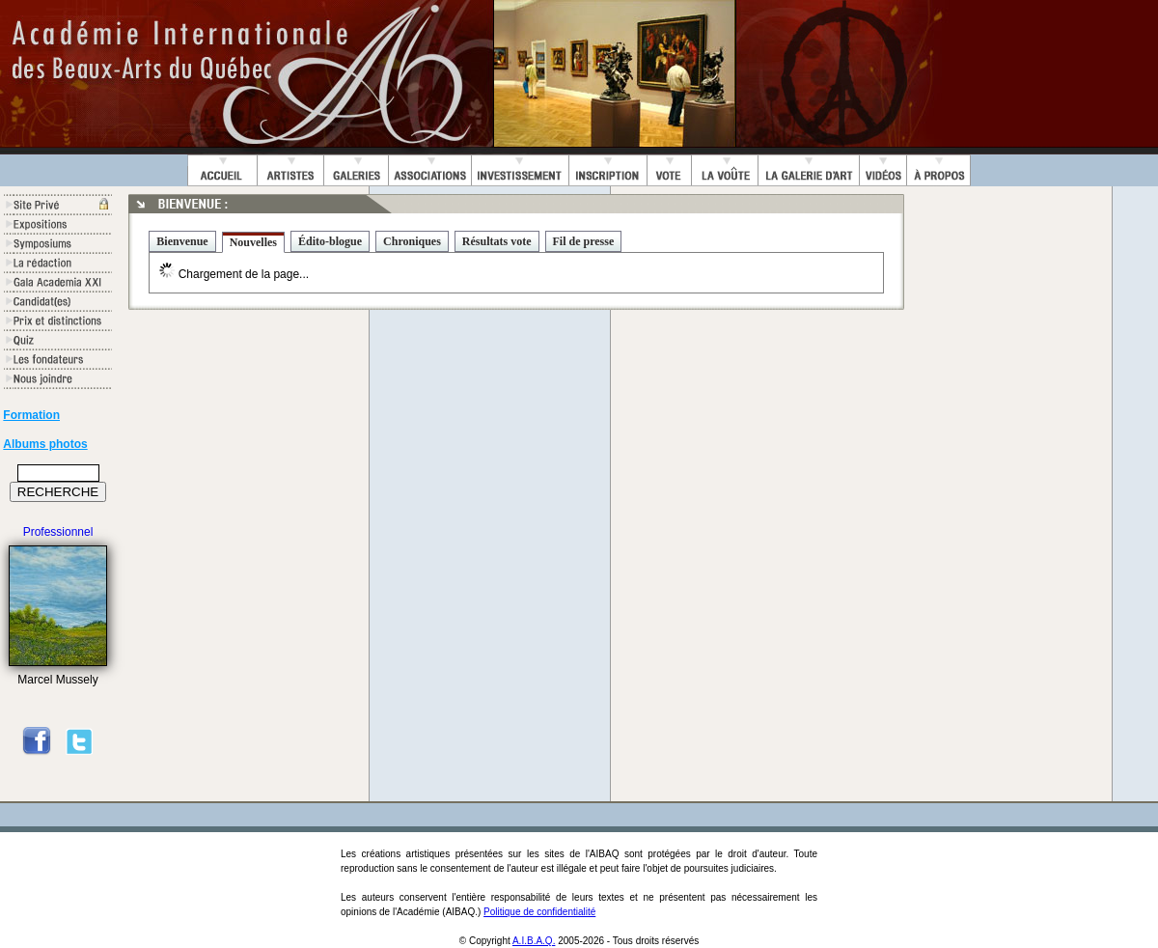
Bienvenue (181, 241)
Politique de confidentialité (539, 911)
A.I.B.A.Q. (533, 940)
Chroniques (412, 241)
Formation (31, 415)
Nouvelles (253, 242)
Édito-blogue (330, 241)
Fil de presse (584, 241)
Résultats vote (497, 241)
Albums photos (45, 444)
